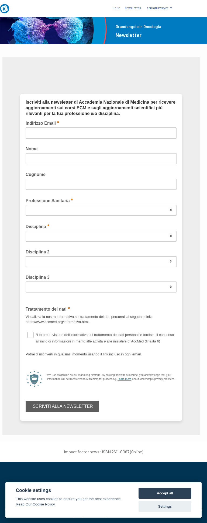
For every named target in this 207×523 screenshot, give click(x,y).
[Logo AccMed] (191, 4)
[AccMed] (103, 473)
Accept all (165, 493)
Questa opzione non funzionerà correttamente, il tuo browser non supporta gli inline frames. (101, 246)
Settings (165, 506)
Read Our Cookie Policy (35, 504)
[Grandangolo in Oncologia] (15, 6)
